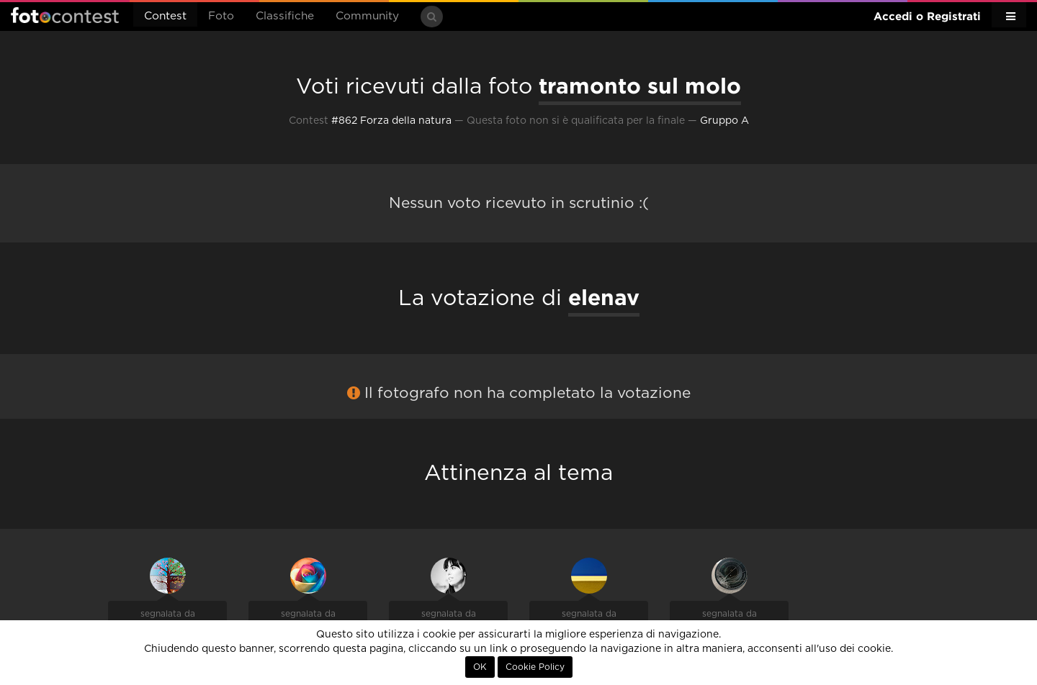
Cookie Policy (535, 667)
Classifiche (285, 16)
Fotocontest (65, 15)
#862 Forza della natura (391, 121)
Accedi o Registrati (927, 16)
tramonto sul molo (640, 85)
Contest (165, 16)
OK (480, 667)
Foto (221, 16)
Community (367, 16)
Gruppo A (724, 121)
